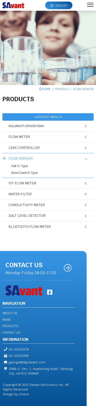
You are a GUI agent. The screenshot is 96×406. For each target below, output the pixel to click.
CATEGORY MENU (48, 117)
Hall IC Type (20, 166)
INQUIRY (58, 5)
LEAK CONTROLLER (24, 147)
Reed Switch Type (25, 173)
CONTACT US (11, 332)
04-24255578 (15, 349)
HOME (46, 89)
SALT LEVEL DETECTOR (27, 215)
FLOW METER (19, 136)
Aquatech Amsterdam (26, 126)
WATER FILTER (20, 194)
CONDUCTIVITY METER (27, 205)
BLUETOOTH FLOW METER (30, 226)
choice (24, 394)
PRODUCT (62, 89)
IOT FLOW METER (22, 183)
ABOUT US (9, 313)
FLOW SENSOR (21, 158)
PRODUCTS (10, 326)
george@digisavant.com (23, 362)
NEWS (6, 319)
